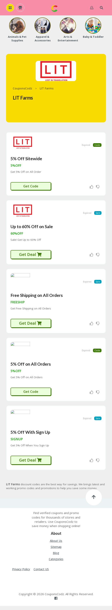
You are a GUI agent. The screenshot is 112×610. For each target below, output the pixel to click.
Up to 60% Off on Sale (32, 228)
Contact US (41, 573)
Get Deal (30, 256)
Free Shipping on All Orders (37, 297)
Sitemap (56, 551)
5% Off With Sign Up (30, 435)
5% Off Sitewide (26, 159)
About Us (56, 545)
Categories (56, 563)
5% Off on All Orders (31, 367)
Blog (56, 557)
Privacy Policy (21, 573)
